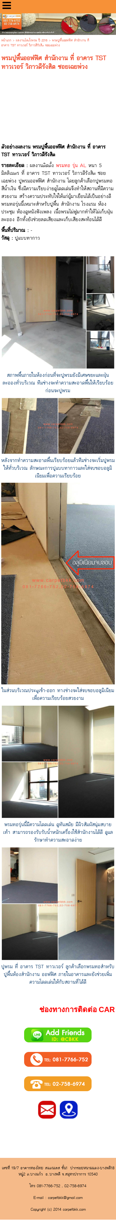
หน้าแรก (6, 40)
